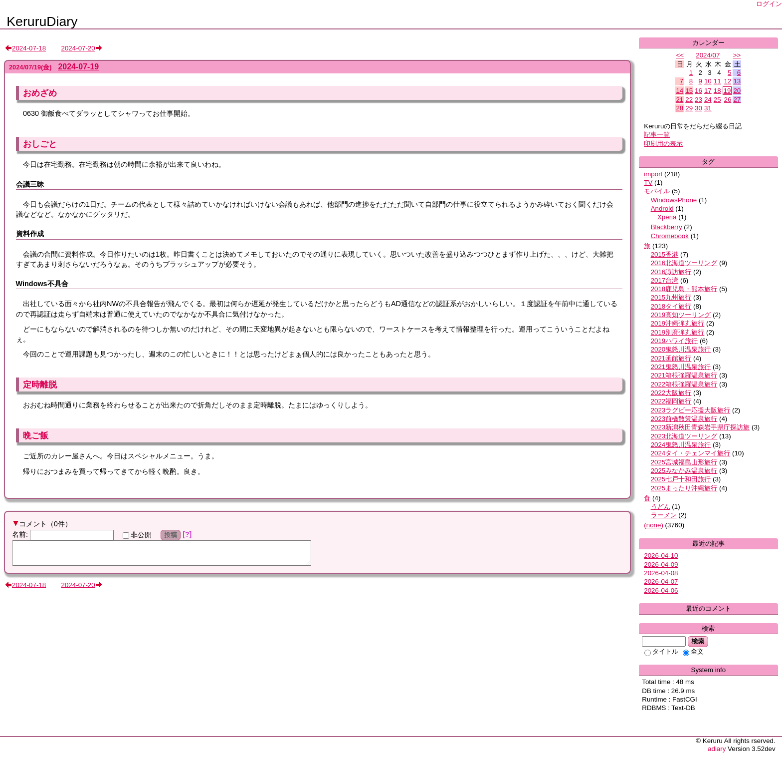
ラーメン (664, 515)
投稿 (171, 534)
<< (680, 55)
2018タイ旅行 (671, 306)
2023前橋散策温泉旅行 (684, 418)
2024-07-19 (78, 66)
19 (727, 90)
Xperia (667, 217)
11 (717, 81)
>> (737, 55)
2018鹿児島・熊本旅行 (684, 289)
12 (728, 81)
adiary (717, 749)
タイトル (661, 651)
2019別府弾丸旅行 (678, 332)
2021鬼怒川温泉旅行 (681, 367)
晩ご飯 (35, 435)
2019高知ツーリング (681, 315)
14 (679, 90)
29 (689, 108)
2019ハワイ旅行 (674, 341)
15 (689, 90)
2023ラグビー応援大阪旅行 (691, 410)
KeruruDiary (41, 21)
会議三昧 (30, 184)
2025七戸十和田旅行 (681, 479)
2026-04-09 (661, 564)
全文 (693, 651)
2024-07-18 (29, 48)
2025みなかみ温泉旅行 (684, 470)
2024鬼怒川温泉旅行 (681, 444)
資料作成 (30, 234)
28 (679, 108)
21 (679, 99)
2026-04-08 (661, 573)
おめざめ (40, 93)
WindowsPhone (674, 200)
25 (717, 99)
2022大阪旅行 (671, 392)
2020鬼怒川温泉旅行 (681, 349)
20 (737, 90)
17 (708, 90)
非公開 (137, 535)
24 (708, 99)
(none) (653, 525)
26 (728, 99)
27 (737, 99)
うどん (660, 506)
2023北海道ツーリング (684, 436)
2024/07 (708, 55)
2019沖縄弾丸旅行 (678, 323)
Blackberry (666, 227)
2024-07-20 (78, 48)
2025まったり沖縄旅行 (684, 488)
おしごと (40, 144)
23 (698, 99)
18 (717, 90)
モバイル (657, 191)
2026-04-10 (661, 555)
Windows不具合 (42, 284)
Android (662, 208)
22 (689, 99)
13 (737, 81)
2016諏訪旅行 (671, 272)
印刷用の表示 (663, 143)
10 (708, 81)
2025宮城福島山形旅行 (684, 462)
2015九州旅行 (671, 297)
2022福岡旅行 (671, 401)
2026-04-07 (661, 581)
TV (648, 182)
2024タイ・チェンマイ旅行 (691, 453)
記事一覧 (657, 134)
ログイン (769, 3)
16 (698, 90)
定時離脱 (40, 384)
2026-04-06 (661, 590)
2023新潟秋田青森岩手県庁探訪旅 (700, 427)
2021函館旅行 (671, 358)
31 (708, 108)
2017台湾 (665, 280)
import (653, 174)
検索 (698, 641)
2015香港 (665, 254)
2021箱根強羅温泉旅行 (684, 375)
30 (698, 108)
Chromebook (670, 236)
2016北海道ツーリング (684, 263)
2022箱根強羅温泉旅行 (684, 384)
